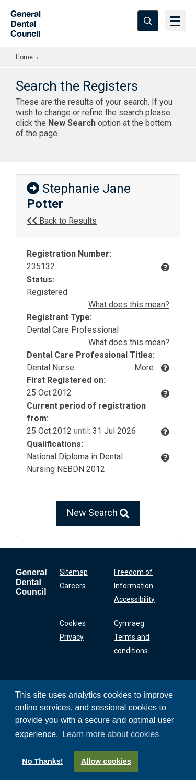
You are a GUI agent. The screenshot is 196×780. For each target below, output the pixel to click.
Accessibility (134, 599)
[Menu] (175, 20)
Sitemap (74, 572)
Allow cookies (106, 761)
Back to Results (62, 221)
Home (24, 57)
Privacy (72, 637)
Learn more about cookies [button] (110, 734)
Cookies (73, 623)
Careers (73, 585)
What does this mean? (128, 305)
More (144, 367)
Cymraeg (129, 623)
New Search (98, 514)
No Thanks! (42, 761)
